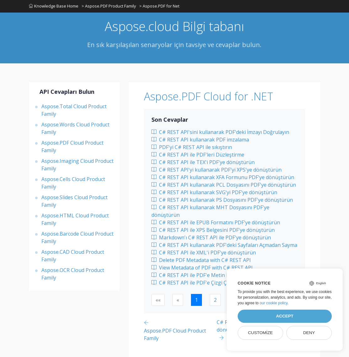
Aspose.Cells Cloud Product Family (73, 183)
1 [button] (196, 299)
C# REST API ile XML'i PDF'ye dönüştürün (203, 252)
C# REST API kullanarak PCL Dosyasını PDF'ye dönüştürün (223, 184)
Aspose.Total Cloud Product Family (74, 110)
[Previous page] (180, 330)
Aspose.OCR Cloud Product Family (72, 274)
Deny (309, 332)
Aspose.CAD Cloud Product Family (72, 255)
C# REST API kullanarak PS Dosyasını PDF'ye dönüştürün (222, 199)
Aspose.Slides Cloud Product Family (74, 201)
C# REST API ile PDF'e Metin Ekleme (197, 275)
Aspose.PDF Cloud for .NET (208, 96)
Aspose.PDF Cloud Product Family (72, 146)
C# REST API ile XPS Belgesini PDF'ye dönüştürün (213, 229)
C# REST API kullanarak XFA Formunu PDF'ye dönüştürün (222, 177)
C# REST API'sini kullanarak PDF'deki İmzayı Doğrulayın (220, 132)
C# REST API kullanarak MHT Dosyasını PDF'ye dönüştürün (210, 211)
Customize (260, 332)
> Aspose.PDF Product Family (109, 6)
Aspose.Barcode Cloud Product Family (77, 237)
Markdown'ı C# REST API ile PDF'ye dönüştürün (211, 237)
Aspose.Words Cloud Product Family (75, 128)
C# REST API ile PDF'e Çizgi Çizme (194, 282)
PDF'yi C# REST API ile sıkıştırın (191, 147)
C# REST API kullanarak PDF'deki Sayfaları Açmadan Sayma (224, 245)
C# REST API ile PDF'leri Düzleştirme (197, 154)
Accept (284, 316)
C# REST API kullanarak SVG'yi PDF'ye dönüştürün (214, 192)
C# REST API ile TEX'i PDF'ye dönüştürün (203, 162)
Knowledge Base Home (53, 6)
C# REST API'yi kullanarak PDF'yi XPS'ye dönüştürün (216, 169)
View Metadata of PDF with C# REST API (202, 267)
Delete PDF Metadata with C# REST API (201, 260)
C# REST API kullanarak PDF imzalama (200, 139)
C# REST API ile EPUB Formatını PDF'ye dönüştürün (215, 222)
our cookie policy (274, 303)
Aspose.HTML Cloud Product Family (75, 219)
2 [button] (215, 299)
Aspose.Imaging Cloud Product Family (77, 164)
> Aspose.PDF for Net (159, 6)
